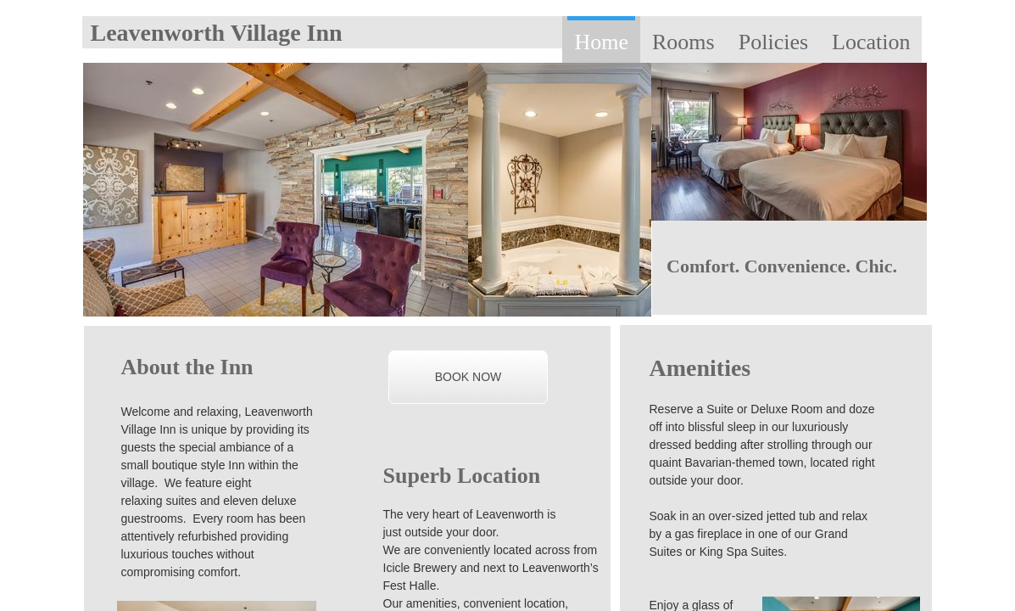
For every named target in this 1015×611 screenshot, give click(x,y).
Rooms (683, 42)
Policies (773, 42)
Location (871, 42)
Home (601, 42)
